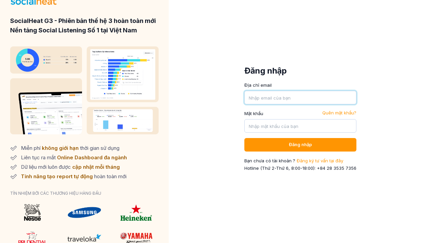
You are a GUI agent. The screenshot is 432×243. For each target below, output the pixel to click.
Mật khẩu (253, 113)
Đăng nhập (300, 144)
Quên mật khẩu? (339, 112)
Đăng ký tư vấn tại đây (320, 160)
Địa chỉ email (258, 85)
